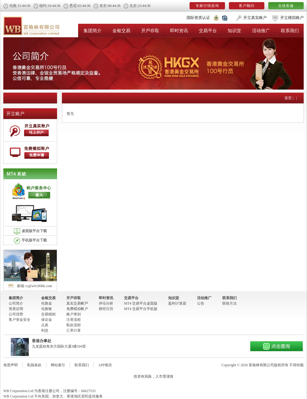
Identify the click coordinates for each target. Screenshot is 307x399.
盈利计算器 (177, 303)
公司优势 (16, 314)
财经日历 (106, 309)
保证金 (46, 320)
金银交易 (121, 30)
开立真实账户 (255, 17)
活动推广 (261, 30)
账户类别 (73, 314)
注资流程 (73, 320)
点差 (44, 325)
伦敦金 (46, 303)
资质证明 (16, 309)
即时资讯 (179, 30)
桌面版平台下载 (30, 231)
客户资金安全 (19, 320)
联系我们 (290, 30)
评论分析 (106, 303)
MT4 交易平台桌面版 (140, 303)
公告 (200, 303)
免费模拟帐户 (77, 309)
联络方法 (229, 303)
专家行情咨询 (207, 6)
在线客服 (286, 6)
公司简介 (16, 303)
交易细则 (48, 314)
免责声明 (10, 365)
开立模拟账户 (292, 17)
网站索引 (58, 365)
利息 (44, 330)
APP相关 (105, 365)
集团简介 (93, 30)
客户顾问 (246, 6)
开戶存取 (150, 30)
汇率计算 (73, 330)
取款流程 (73, 325)
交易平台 (208, 30)
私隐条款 (34, 365)
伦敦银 (46, 309)
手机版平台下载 (30, 240)
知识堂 (234, 30)
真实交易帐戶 (77, 303)
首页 (288, 98)
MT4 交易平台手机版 (140, 309)
